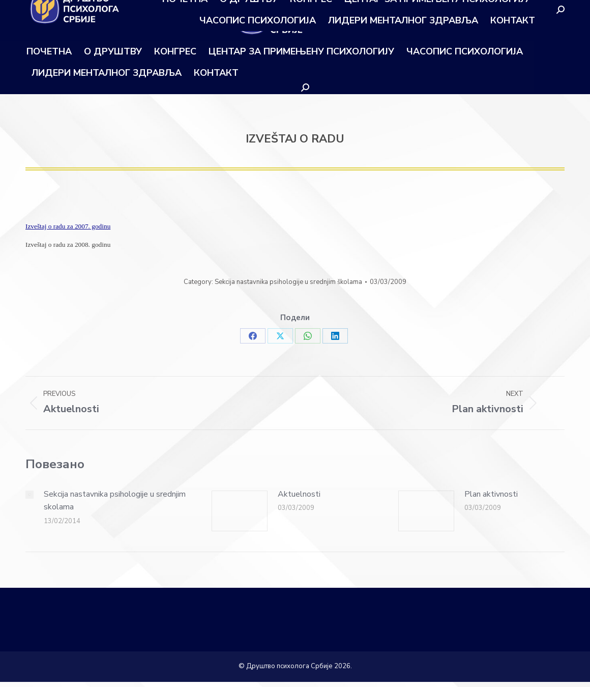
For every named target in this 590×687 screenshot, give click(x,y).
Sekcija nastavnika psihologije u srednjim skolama (115, 501)
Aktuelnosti (299, 494)
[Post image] (29, 495)
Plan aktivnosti (491, 494)
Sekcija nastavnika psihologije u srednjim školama (288, 282)
